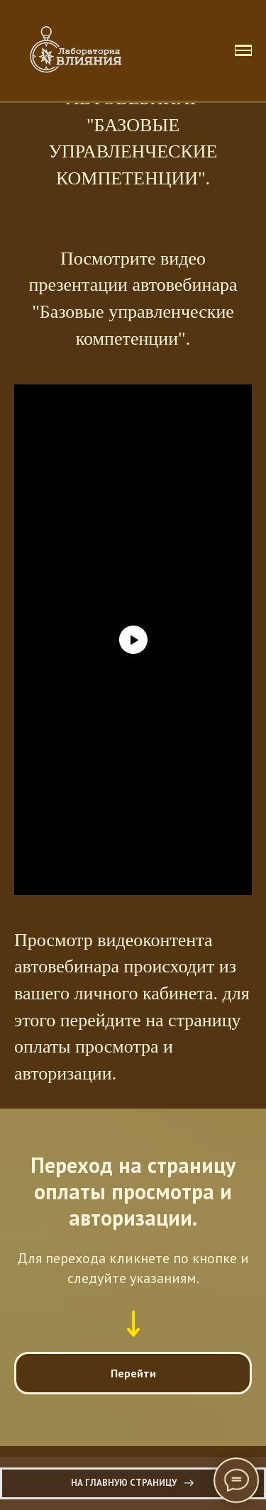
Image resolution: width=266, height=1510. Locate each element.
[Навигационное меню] (243, 50)
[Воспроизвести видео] (133, 640)
